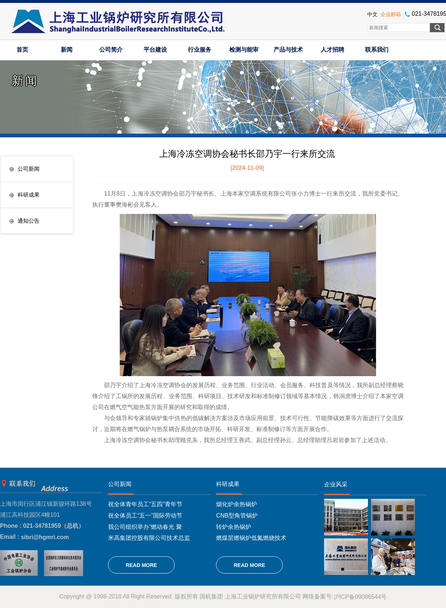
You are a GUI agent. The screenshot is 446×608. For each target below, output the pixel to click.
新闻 (67, 50)
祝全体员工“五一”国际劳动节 (145, 515)
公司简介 (111, 50)
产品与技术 (288, 50)
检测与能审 (244, 50)
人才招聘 (332, 50)
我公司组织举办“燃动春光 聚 (145, 526)
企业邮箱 (390, 14)
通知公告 (25, 221)
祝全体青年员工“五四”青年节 (145, 504)
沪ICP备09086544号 (360, 597)
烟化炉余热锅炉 (236, 504)
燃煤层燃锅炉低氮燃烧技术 (251, 538)
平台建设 (155, 50)
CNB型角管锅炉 (237, 515)
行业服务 (199, 50)
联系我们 (377, 50)
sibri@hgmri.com (45, 537)
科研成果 (25, 195)
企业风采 (335, 484)
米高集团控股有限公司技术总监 (149, 538)
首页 (22, 50)
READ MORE (141, 565)
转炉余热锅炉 (233, 526)
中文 (372, 14)
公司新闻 (25, 169)
